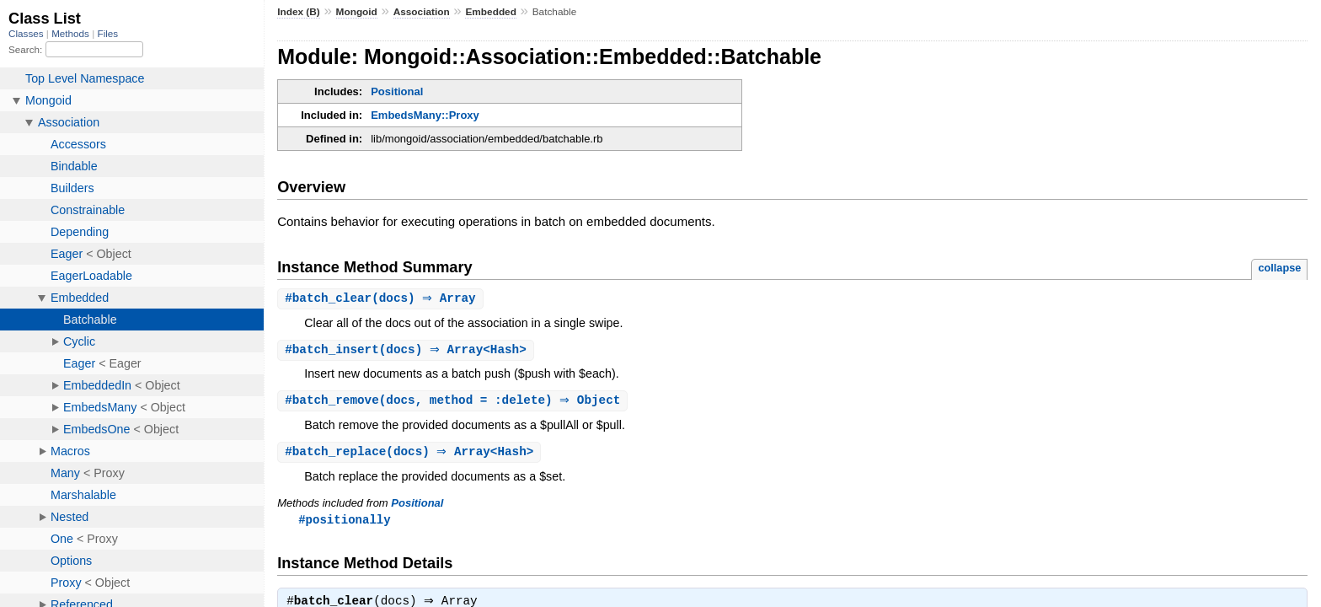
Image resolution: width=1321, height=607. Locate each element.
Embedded (490, 12)
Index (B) (298, 12)
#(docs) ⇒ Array (382, 299)
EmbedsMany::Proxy (425, 115)
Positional (397, 91)
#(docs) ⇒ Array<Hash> (408, 351)
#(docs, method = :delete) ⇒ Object (454, 403)
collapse (1279, 267)
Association (421, 12)
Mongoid (356, 12)
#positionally (344, 523)
